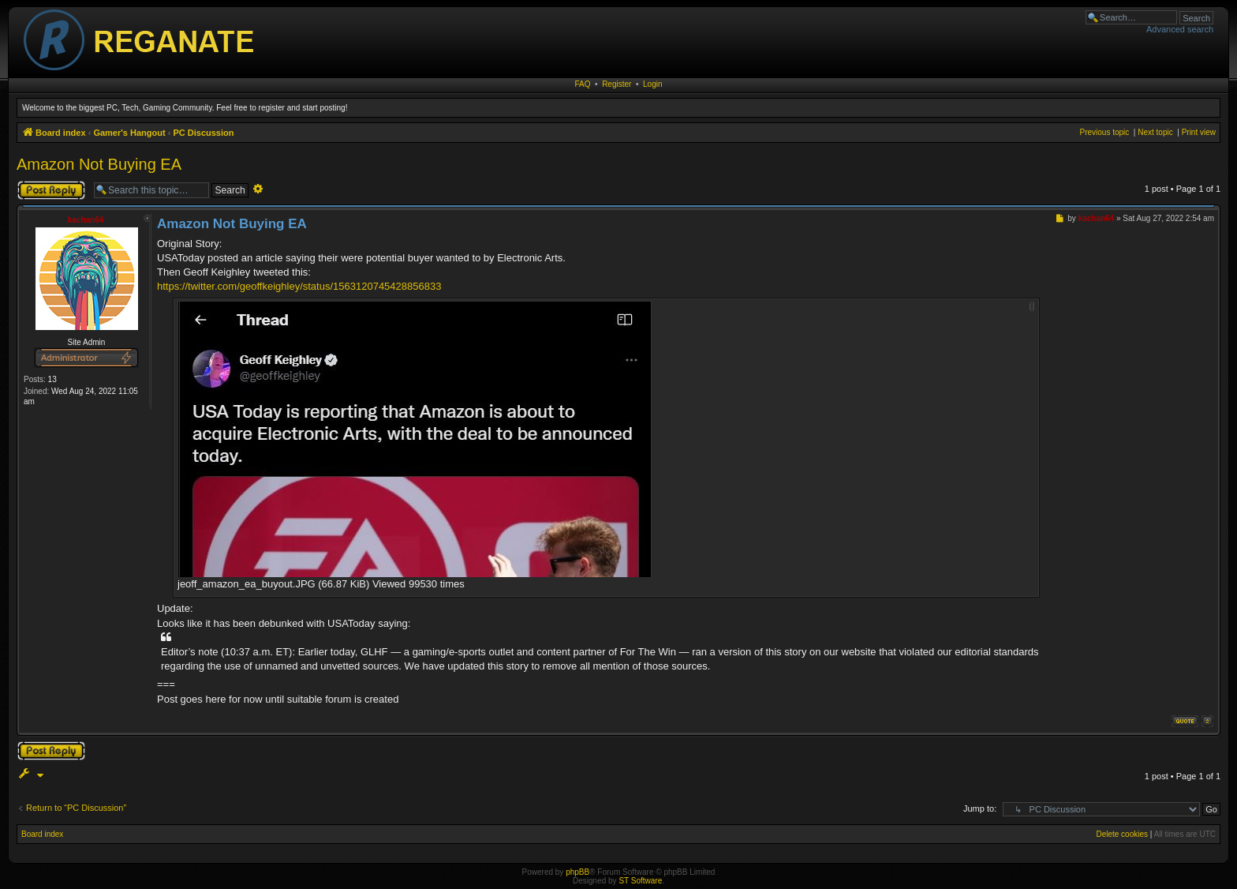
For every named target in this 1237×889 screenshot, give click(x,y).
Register (616, 84)
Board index (42, 834)
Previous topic (1104, 132)
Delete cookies (1122, 834)
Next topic (1155, 132)
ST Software (640, 880)
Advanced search (1179, 29)
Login (652, 84)
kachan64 (86, 220)
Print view (1199, 132)
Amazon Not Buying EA (99, 164)
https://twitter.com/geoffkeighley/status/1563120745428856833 (299, 286)
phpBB (577, 872)
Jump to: (979, 808)
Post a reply (51, 190)
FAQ (583, 84)
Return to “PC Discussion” (76, 807)
